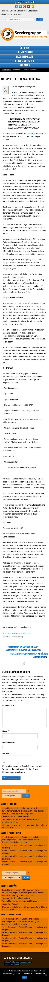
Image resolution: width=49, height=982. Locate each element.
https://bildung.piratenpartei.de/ (18, 962)
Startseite (5, 11)
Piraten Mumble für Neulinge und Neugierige (20, 819)
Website (5, 753)
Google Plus (24, 6)
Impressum (18, 14)
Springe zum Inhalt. (24, 2)
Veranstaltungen (24, 61)
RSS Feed (33, 6)
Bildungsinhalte (24, 56)
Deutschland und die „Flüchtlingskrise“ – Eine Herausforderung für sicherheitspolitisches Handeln (20, 839)
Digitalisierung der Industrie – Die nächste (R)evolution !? (29, 655)
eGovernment (6, 14)
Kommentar (8, 706)
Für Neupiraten (24, 52)
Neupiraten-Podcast (10, 822)
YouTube (29, 6)
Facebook (16, 6)
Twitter (20, 6)
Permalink (6, 637)
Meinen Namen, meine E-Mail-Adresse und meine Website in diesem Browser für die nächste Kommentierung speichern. (23, 769)
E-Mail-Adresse (9, 742)
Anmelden (9, 964)
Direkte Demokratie (18, 11)
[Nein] (45, 975)
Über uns (24, 48)
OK (24, 977)
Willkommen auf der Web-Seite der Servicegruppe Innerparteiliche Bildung (23, 648)
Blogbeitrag (30, 134)
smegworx (11, 633)
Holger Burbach (8, 845)
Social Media (33, 11)
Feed (17, 964)
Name (5, 731)
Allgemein (26, 633)
